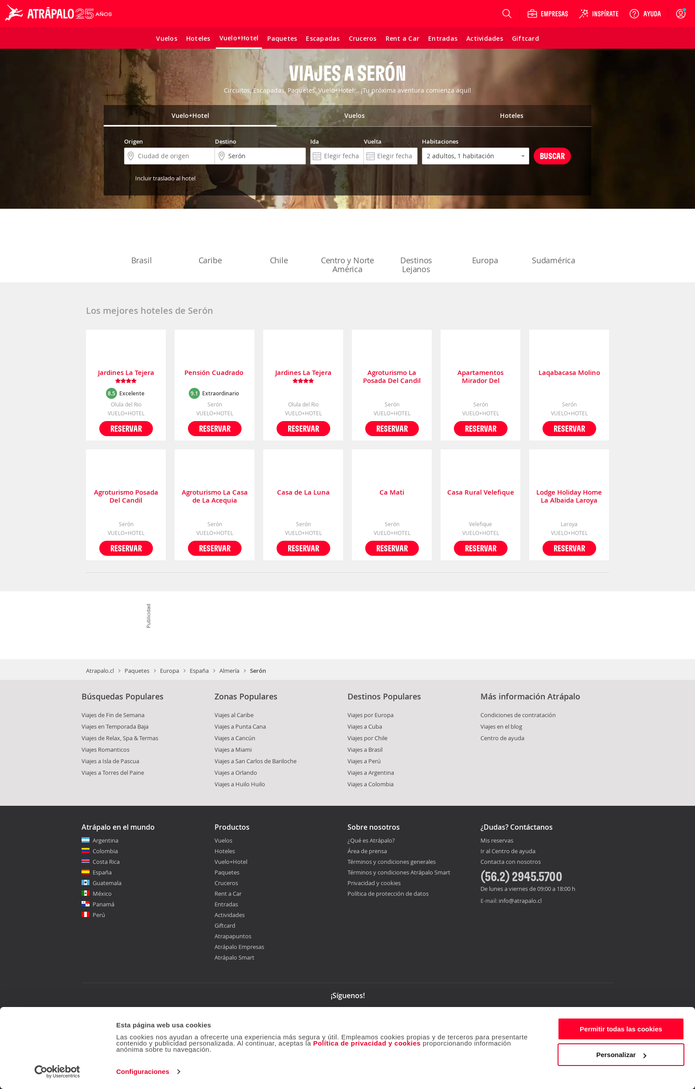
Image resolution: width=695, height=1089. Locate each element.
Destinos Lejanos (416, 246)
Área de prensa (367, 851)
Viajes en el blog (501, 726)
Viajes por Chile (367, 738)
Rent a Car (228, 894)
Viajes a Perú (364, 761)
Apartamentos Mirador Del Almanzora (480, 377)
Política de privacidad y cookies (367, 1043)
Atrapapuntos (233, 936)
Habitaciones (440, 141)
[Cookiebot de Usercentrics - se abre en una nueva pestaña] (57, 1071)
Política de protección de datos (388, 894)
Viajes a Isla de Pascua (110, 761)
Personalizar (621, 1054)
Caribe (210, 242)
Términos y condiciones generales (392, 862)
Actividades (230, 915)
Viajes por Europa (371, 715)
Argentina (105, 840)
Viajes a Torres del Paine (113, 773)
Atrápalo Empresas (239, 947)
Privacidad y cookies (374, 883)
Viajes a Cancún (235, 738)
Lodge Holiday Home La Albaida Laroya (569, 496)
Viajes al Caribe (234, 715)
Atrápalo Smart (234, 957)
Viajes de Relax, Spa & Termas (120, 738)
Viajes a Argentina (371, 773)
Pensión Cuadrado (214, 373)
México (102, 894)
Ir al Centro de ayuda (507, 851)
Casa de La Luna (303, 492)
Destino (225, 141)
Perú (99, 915)
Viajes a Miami (233, 749)
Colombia (105, 851)
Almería (229, 671)
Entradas (226, 904)
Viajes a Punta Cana (240, 726)
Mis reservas (496, 840)
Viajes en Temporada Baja (115, 726)
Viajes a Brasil (365, 749)
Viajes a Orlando (236, 773)
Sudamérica (553, 242)
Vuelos (223, 840)
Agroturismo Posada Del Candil (126, 496)
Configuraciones (142, 1071)
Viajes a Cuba (365, 726)
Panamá (103, 904)
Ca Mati (391, 492)
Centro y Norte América (347, 246)
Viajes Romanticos (105, 749)
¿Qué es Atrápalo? (371, 840)
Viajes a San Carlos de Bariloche (256, 761)
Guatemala (107, 883)
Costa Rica (106, 862)
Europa (485, 242)
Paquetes (137, 671)
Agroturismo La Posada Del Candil (392, 377)
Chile (279, 242)
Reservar (126, 428)
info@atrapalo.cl (520, 901)
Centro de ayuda (502, 738)
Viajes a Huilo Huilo (240, 784)
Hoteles (225, 851)
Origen (133, 141)
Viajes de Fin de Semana (113, 715)
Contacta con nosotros (510, 862)
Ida (314, 141)
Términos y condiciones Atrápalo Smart (399, 872)
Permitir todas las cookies (621, 1029)
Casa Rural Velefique (480, 492)
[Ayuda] (645, 13)
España (199, 671)
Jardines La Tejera (126, 377)
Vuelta (373, 141)
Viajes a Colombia (371, 784)
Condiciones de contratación (518, 715)
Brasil (141, 242)
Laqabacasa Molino (569, 373)
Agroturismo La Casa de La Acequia (215, 496)
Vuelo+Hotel (231, 862)
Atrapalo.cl (100, 671)
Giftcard (225, 925)
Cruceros (226, 883)
